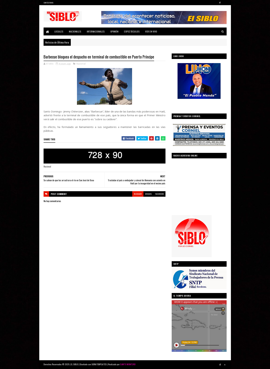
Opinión (114, 31)
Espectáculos (131, 31)
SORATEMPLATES (99, 364)
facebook (159, 193)
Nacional (81, 63)
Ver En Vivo (151, 31)
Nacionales (75, 31)
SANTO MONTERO (128, 364)
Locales (58, 31)
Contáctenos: (49, 2)
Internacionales (96, 31)
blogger (138, 193)
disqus (148, 193)
